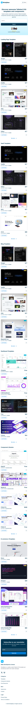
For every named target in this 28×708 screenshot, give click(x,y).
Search (14, 24)
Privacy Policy (4, 697)
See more (14, 138)
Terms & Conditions (5, 699)
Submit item (3, 689)
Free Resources (4, 683)
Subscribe (14, 653)
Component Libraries (5, 681)
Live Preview (4, 62)
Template (9, 59)
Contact (2, 691)
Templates (3, 679)
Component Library (9, 467)
